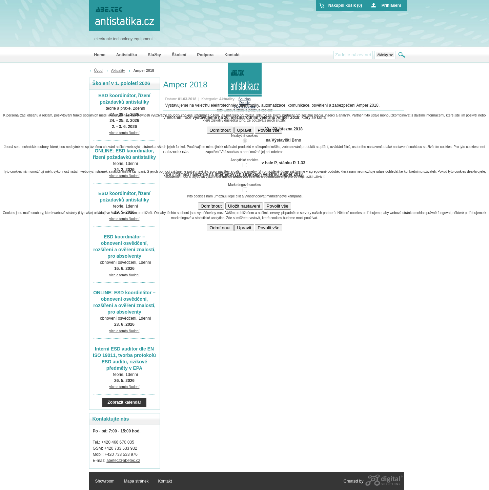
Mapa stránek (136, 481)
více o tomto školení (124, 133)
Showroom (105, 481)
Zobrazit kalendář (124, 402)
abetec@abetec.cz (123, 460)
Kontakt (165, 481)
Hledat (402, 54)
